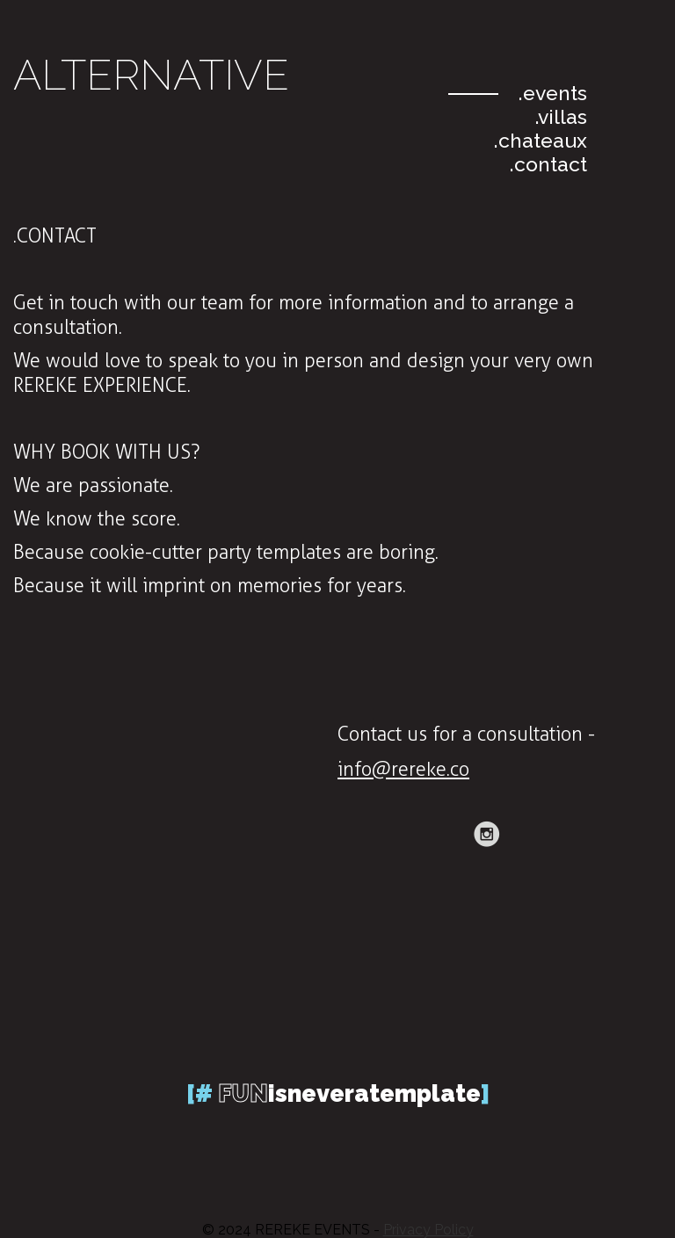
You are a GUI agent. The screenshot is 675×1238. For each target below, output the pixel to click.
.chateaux (540, 140)
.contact (548, 164)
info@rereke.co (403, 769)
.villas (561, 116)
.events (553, 93)
